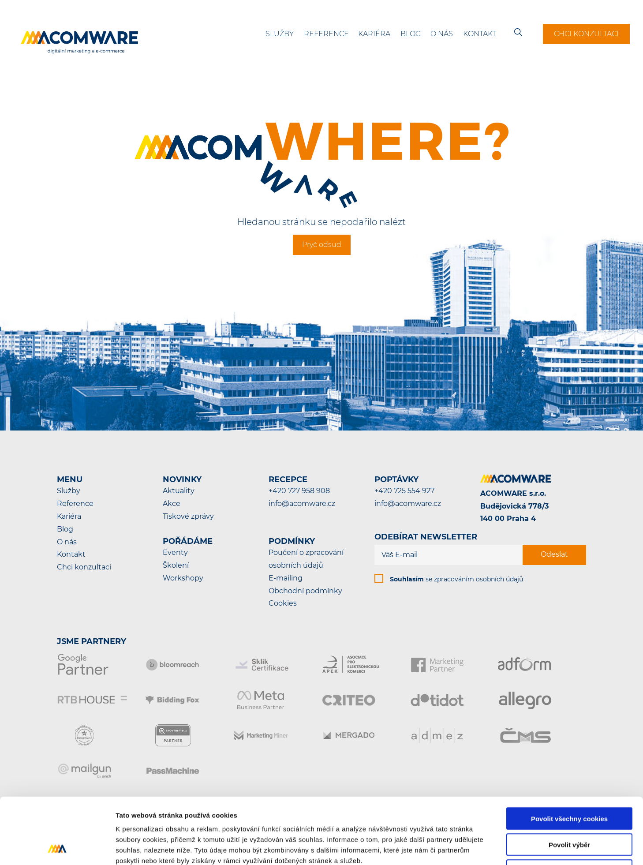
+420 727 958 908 (299, 491)
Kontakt (479, 34)
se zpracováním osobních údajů (456, 579)
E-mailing (286, 578)
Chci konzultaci (586, 34)
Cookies (283, 603)
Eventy (175, 552)
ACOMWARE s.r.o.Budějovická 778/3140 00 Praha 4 (514, 506)
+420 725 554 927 (404, 491)
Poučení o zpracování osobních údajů (306, 558)
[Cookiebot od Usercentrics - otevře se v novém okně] (57, 847)
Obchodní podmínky (305, 591)
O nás (441, 34)
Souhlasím (407, 579)
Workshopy (183, 578)
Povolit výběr (569, 782)
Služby (279, 34)
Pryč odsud (321, 244)
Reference (326, 34)
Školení (176, 565)
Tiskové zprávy (188, 516)
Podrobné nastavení (473, 847)
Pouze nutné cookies (569, 809)
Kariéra (374, 34)
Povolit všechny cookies (569, 756)
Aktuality (178, 491)
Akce (171, 503)
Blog (410, 34)
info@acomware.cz (302, 503)
